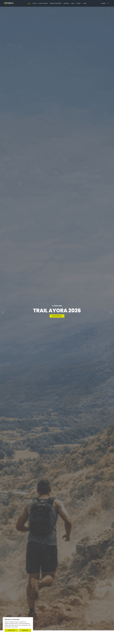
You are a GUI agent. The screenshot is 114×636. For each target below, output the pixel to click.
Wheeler (79, 3)
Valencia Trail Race (43, 3)
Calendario (66, 3)
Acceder (103, 3)
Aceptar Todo (25, 630)
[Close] (31, 618)
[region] (18, 625)
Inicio (29, 3)
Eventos (35, 3)
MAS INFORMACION (57, 316)
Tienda (84, 3)
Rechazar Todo (11, 630)
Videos (72, 3)
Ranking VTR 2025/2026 (55, 3)
